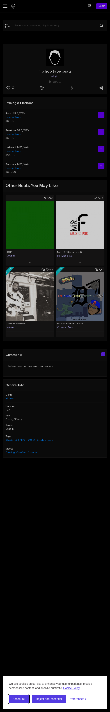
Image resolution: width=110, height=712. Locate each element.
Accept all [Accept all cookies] (19, 698)
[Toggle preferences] (78, 699)
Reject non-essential (49, 698)
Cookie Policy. (71, 688)
